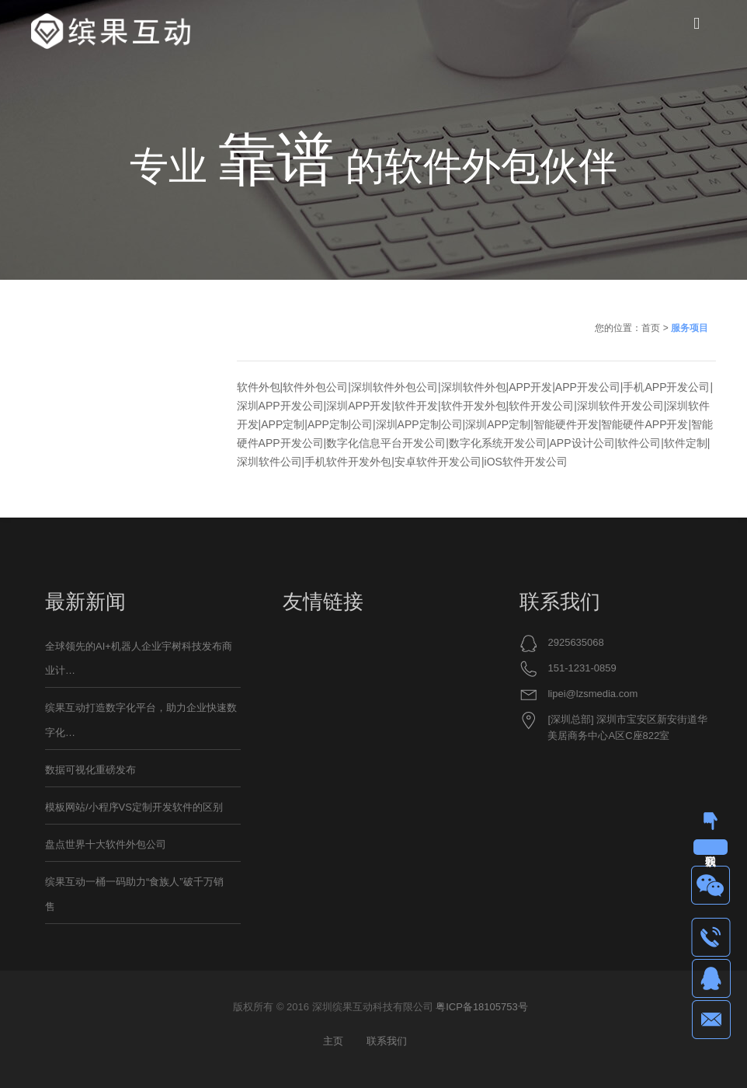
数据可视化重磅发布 (90, 770)
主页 (333, 1041)
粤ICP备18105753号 (482, 1007)
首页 (650, 328)
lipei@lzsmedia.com (592, 693)
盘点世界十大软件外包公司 (105, 844)
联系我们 (387, 1041)
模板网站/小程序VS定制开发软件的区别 (134, 807)
